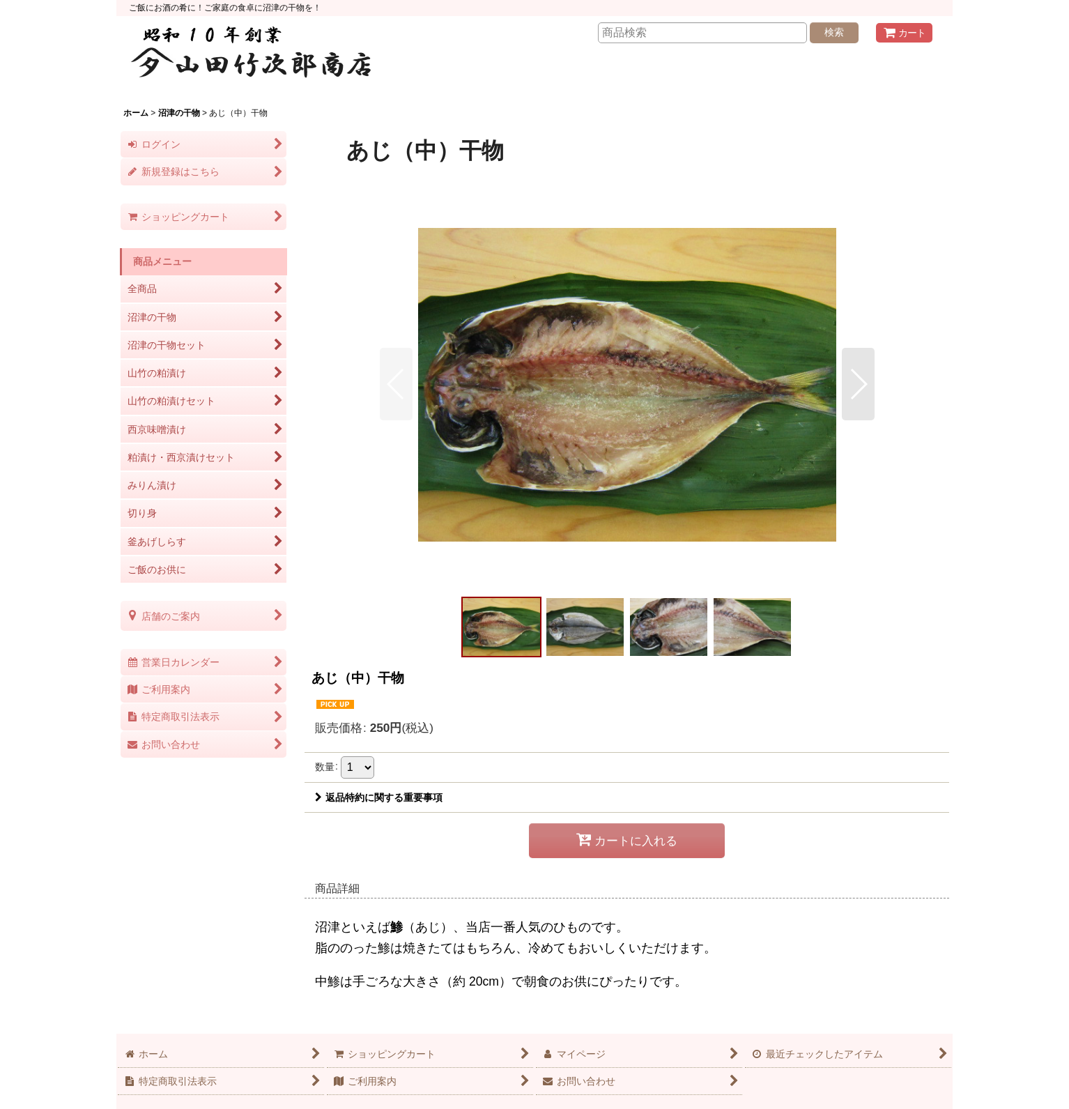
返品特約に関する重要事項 (379, 797)
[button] (396, 384)
